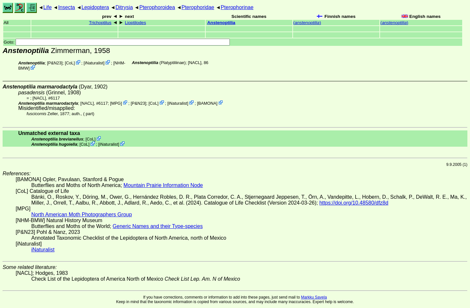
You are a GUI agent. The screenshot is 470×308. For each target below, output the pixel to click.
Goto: (117, 42)
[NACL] (194, 62)
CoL (70, 62)
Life (47, 7)
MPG (116, 102)
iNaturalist (94, 62)
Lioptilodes (135, 22)
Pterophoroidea (157, 7)
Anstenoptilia (221, 22)
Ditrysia (124, 7)
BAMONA (207, 102)
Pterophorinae (237, 7)
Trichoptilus (100, 22)
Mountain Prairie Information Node (163, 185)
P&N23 (55, 62)
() (307, 22)
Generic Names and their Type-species (158, 226)
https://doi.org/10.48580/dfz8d (354, 203)
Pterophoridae (198, 7)
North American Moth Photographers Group (81, 214)
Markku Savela (314, 297)
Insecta (66, 7)
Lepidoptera (95, 7)
